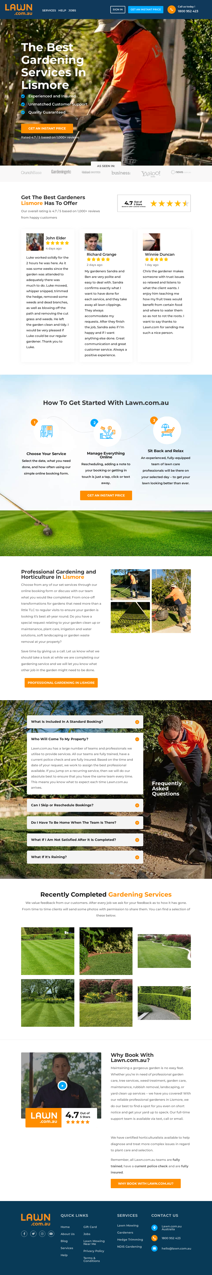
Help (62, 10)
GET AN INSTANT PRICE (146, 9)
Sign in (118, 9)
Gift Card (90, 1227)
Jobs (72, 10)
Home (65, 1227)
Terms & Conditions (91, 1259)
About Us (68, 1234)
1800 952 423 (188, 11)
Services (49, 10)
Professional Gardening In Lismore (61, 683)
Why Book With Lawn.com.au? (145, 1183)
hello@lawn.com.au (176, 1248)
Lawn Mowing (128, 1225)
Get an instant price (106, 495)
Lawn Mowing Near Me (94, 1242)
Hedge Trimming (130, 1239)
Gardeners (125, 1232)
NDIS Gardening (129, 1246)
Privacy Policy (93, 1251)
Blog (64, 1241)
